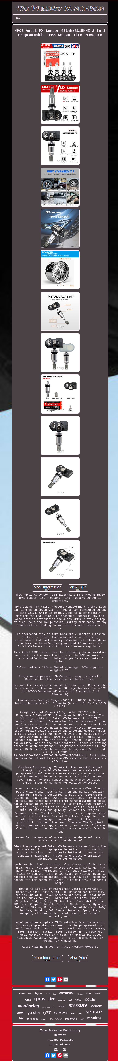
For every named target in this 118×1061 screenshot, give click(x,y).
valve (62, 1006)
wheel (97, 993)
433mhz (90, 999)
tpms (39, 998)
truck (30, 994)
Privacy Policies (60, 1039)
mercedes (32, 1019)
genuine (33, 1012)
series (80, 1013)
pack (70, 1000)
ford (54, 994)
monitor (94, 1018)
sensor (94, 1012)
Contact (60, 1035)
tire (51, 998)
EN (56, 1049)
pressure (78, 1005)
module (44, 1019)
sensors (60, 1012)
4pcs (28, 1000)
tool (72, 1013)
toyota (39, 993)
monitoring (28, 1005)
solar (78, 999)
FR (64, 1049)
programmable (48, 1007)
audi (82, 1019)
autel (20, 1013)
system (96, 1005)
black (88, 993)
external (67, 993)
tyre (47, 1012)
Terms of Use (60, 1044)
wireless (22, 993)
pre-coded (71, 1018)
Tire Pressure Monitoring (60, 1030)
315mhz (80, 994)
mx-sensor (56, 1018)
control (61, 1000)
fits (21, 1018)
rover (48, 993)
